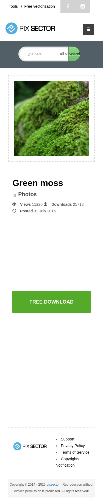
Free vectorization (39, 6)
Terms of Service (75, 452)
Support (67, 439)
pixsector (53, 484)
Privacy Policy (73, 445)
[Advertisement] (57, 251)
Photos (27, 194)
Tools (14, 6)
